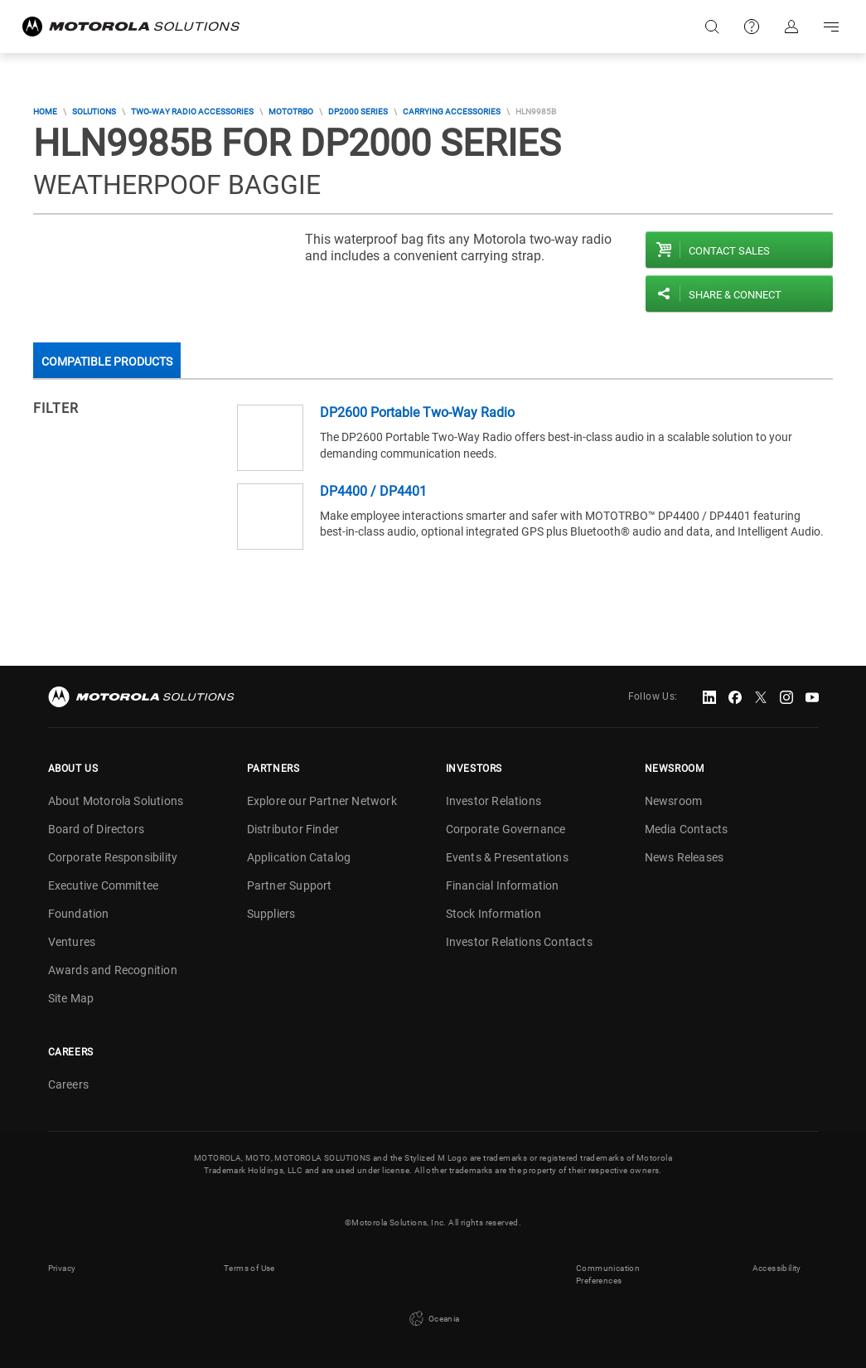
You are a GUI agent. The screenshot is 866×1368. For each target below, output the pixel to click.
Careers (68, 1084)
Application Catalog (299, 857)
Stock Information (493, 913)
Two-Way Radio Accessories (192, 111)
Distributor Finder (293, 829)
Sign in (791, 26)
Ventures (72, 941)
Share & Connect (735, 295)
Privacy (62, 1268)
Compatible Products (106, 361)
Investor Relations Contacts (519, 941)
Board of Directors (96, 829)
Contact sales (729, 251)
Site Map (71, 998)
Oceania (432, 1319)
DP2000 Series (358, 111)
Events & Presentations (507, 857)
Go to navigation (831, 26)
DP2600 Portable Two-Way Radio (417, 412)
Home (45, 111)
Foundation (78, 913)
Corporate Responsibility (113, 857)
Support (752, 26)
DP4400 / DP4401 (373, 491)
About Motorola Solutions (116, 801)
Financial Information (502, 885)
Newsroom (674, 801)
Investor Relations (494, 801)
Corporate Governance (506, 829)
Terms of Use (249, 1268)
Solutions (94, 111)
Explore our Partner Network (322, 801)
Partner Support (289, 885)
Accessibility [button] (776, 1268)
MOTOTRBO (291, 111)
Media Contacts (686, 829)
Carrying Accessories (452, 111)
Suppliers (271, 913)
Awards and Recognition (112, 970)
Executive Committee (103, 885)
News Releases (684, 857)
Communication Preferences (608, 1274)
